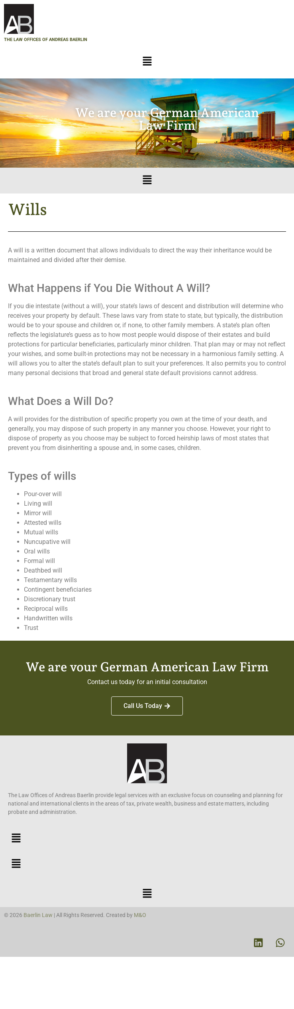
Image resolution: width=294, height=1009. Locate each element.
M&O (140, 915)
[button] (147, 61)
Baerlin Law (38, 915)
